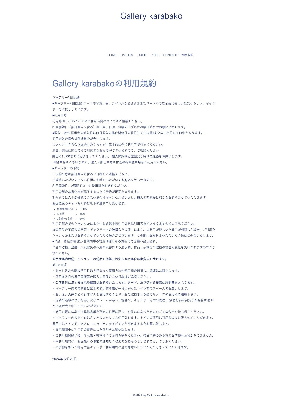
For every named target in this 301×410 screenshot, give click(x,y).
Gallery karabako (151, 15)
